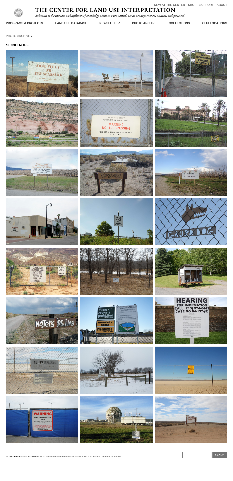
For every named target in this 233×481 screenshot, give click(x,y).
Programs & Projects (24, 39)
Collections (179, 39)
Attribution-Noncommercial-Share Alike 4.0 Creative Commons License (83, 472)
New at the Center (169, 4)
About (222, 4)
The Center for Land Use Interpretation (105, 18)
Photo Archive (144, 39)
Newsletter (110, 39)
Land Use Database (71, 39)
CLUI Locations (214, 39)
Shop (192, 4)
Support (206, 4)
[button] (42, 89)
